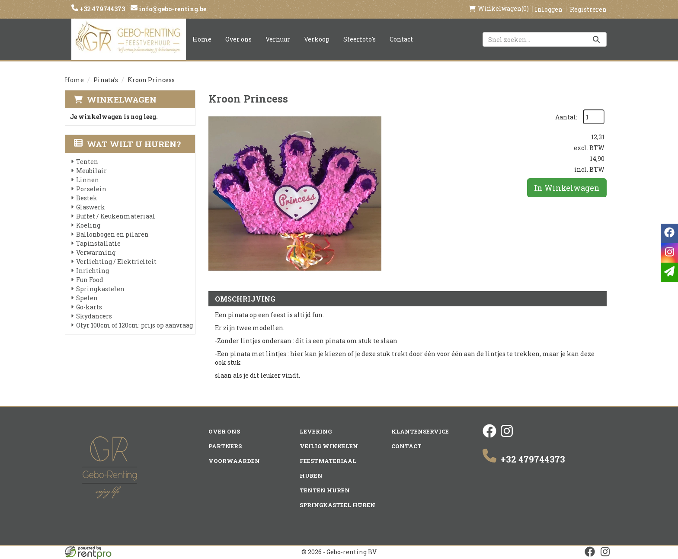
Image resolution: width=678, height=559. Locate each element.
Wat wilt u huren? (127, 143)
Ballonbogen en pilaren (112, 234)
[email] (669, 272)
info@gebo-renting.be (172, 9)
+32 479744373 (101, 9)
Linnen (87, 180)
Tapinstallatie (98, 243)
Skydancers (94, 316)
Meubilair (91, 171)
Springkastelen (100, 289)
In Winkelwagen (567, 188)
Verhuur (277, 39)
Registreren (588, 9)
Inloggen (549, 9)
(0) (499, 8)
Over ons (238, 39)
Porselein (91, 189)
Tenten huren (325, 490)
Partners (225, 446)
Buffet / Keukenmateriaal (115, 216)
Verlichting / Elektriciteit (116, 261)
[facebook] (489, 435)
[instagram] (507, 435)
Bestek (86, 198)
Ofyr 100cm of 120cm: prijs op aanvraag (134, 325)
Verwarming (95, 252)
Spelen (87, 298)
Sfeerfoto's (359, 39)
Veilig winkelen (329, 446)
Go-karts (89, 307)
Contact (401, 39)
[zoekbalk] (545, 39)
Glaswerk (90, 207)
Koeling (88, 225)
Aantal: (566, 117)
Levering (316, 431)
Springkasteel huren (337, 505)
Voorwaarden (234, 461)
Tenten (87, 161)
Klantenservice (420, 431)
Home (201, 39)
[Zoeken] (596, 39)
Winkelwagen (122, 99)
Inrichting (92, 271)
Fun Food (89, 280)
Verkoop (316, 39)
